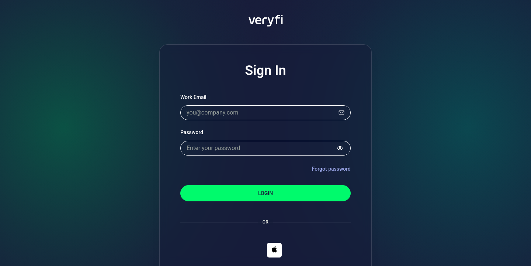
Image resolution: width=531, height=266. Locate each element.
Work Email (193, 97)
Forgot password (331, 169)
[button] (274, 250)
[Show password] (340, 148)
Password (191, 132)
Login (265, 193)
